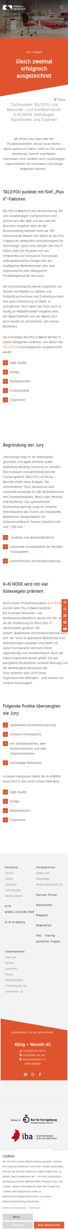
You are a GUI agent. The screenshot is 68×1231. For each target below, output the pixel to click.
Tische (9, 873)
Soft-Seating (12, 890)
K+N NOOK (54, 603)
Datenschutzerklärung (14, 1207)
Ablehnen (17, 1225)
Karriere (9, 963)
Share (59, 99)
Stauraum (11, 884)
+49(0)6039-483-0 (32, 1051)
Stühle (9, 879)
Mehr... (17, 1217)
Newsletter (44, 925)
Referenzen (44, 905)
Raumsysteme (13, 896)
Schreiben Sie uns (33, 1055)
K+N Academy (15, 922)
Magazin (42, 915)
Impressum (35, 1207)
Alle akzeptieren (49, 1225)
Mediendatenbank (47, 884)
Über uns (10, 957)
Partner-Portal (46, 895)
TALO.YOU (9, 347)
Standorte (11, 968)
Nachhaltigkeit (14, 980)
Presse (9, 974)
